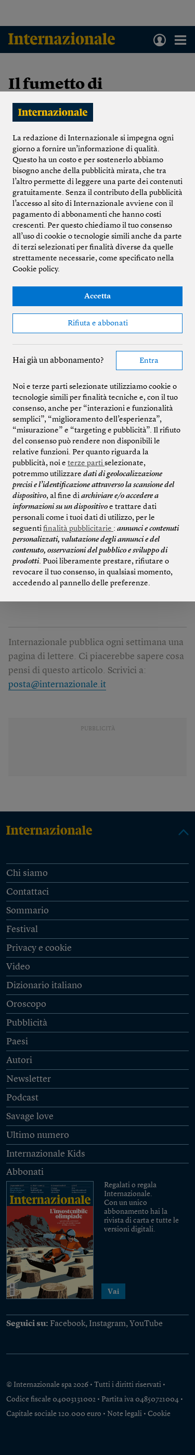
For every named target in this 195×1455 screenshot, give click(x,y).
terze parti (86, 463)
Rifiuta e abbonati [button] (98, 323)
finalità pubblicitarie (78, 529)
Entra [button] (149, 361)
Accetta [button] (97, 296)
